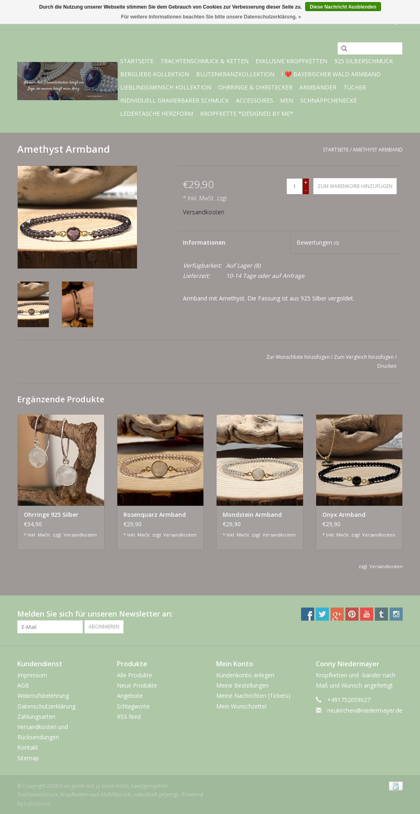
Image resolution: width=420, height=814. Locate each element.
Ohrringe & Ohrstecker (255, 87)
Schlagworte (133, 706)
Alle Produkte (134, 675)
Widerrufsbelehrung (43, 695)
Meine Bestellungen (242, 685)
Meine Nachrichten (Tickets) (253, 695)
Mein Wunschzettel (241, 706)
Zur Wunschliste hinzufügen (298, 356)
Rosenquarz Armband (154, 514)
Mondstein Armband (252, 514)
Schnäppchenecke (328, 100)
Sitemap (28, 758)
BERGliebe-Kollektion (154, 74)
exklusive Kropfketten (291, 61)
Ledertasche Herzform (156, 113)
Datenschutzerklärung (46, 706)
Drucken (387, 365)
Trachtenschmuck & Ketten (204, 61)
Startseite (136, 61)
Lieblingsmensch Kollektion (165, 87)
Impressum (32, 675)
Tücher (354, 87)
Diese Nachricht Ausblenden (343, 7)
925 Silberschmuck (363, 61)
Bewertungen (318, 242)
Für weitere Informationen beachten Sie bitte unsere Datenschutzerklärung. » (211, 17)
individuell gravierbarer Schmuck (174, 100)
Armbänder (317, 87)
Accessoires (254, 100)
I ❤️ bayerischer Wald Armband (331, 74)
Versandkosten (203, 212)
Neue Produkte (137, 685)
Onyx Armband (343, 514)
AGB (23, 685)
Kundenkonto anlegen (245, 675)
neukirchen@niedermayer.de (364, 710)
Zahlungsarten (36, 716)
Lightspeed (37, 803)
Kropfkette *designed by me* (246, 113)
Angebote (130, 695)
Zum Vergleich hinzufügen (364, 356)
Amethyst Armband (378, 149)
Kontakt (27, 747)
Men (286, 100)
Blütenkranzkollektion (235, 74)
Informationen (204, 242)
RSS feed (129, 716)
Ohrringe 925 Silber (51, 514)
